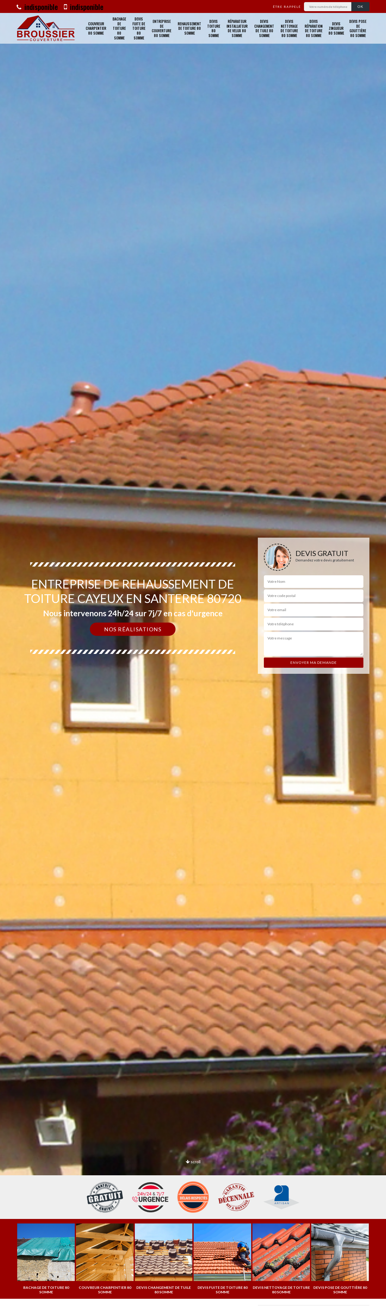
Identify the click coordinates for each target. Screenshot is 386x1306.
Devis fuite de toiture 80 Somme (138, 28)
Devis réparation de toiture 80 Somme (314, 28)
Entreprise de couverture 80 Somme (161, 28)
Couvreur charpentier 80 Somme (96, 28)
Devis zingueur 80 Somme (336, 28)
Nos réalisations (132, 629)
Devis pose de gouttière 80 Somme (357, 28)
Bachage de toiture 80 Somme (119, 28)
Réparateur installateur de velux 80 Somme (237, 28)
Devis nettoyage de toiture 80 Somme (289, 28)
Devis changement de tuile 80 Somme (264, 28)
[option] (46, 1258)
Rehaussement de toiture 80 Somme (189, 28)
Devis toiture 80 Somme (213, 28)
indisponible (37, 6)
